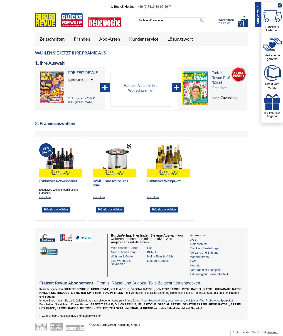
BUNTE (152, 252)
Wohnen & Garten (123, 256)
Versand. (272, 332)
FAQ (193, 261)
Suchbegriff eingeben (151, 20)
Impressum (197, 235)
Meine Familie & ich (160, 256)
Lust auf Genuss (158, 260)
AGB (193, 239)
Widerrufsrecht (200, 257)
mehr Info (45, 197)
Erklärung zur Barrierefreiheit (209, 274)
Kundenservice (143, 39)
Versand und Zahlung (204, 252)
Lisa (150, 248)
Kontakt (195, 265)
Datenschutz (198, 244)
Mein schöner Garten (124, 248)
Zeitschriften (52, 39)
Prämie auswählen (56, 209)
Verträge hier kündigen (205, 270)
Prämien (82, 39)
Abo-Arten (109, 39)
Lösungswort (180, 39)
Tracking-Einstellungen (205, 248)
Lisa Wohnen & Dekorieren (121, 262)
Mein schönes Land (124, 252)
